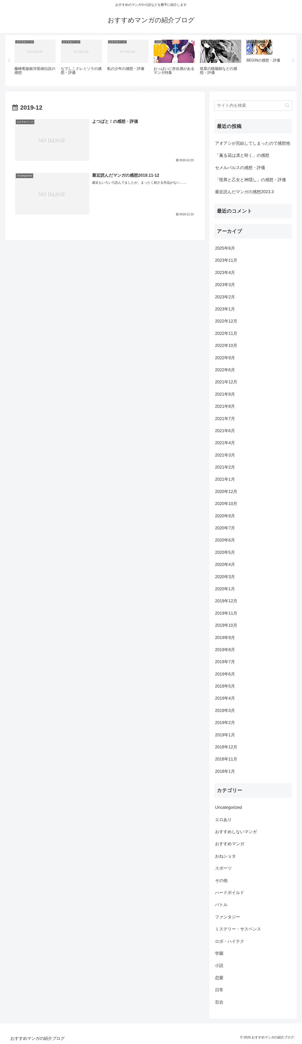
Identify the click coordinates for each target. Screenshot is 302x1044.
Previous (8, 60)
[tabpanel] (35, 60)
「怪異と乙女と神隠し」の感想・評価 (250, 179)
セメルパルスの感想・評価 (240, 167)
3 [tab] (158, 89)
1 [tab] (144, 89)
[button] (287, 105)
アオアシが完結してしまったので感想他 (252, 143)
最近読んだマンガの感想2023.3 (244, 191)
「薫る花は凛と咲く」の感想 (242, 155)
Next (293, 60)
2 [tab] (151, 89)
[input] (253, 105)
